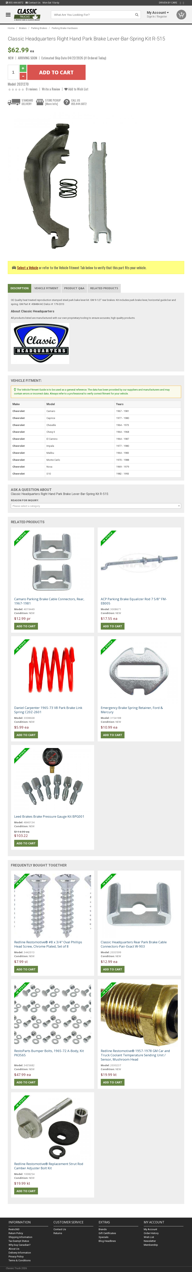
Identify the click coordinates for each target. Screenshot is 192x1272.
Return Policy (16, 1233)
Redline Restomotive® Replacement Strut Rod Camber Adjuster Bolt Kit (48, 1166)
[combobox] (96, 506)
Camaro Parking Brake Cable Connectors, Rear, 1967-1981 (49, 601)
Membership (151, 1244)
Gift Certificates (107, 1233)
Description (20, 288)
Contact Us (32, 2)
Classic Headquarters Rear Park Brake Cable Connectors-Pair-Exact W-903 (134, 944)
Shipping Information (20, 1237)
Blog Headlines (107, 1241)
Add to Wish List (76, 89)
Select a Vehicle (27, 267)
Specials (103, 1237)
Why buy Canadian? (20, 1244)
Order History (151, 1233)
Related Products (104, 288)
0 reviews (32, 89)
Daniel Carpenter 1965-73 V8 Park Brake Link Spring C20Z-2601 (48, 709)
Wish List (149, 1237)
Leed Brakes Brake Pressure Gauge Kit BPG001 (49, 816)
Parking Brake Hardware (65, 28)
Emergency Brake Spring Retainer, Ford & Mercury (132, 709)
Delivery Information (20, 1252)
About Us (14, 1248)
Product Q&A (74, 288)
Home (11, 28)
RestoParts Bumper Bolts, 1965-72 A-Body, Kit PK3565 (49, 1053)
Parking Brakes (39, 28)
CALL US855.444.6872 (79, 102)
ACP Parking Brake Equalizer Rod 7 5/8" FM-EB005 (134, 601)
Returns (57, 1233)
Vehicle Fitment (46, 288)
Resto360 (14, 1229)
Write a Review (51, 89)
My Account (150, 1229)
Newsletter (150, 1241)
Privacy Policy (16, 1256)
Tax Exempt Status (19, 1241)
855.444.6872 (14, 2)
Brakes (23, 28)
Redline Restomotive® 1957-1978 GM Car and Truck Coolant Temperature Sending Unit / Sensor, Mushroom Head (135, 1055)
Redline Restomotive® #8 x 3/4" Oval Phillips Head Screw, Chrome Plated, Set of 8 (48, 944)
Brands (103, 1229)
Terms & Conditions (20, 1260)
